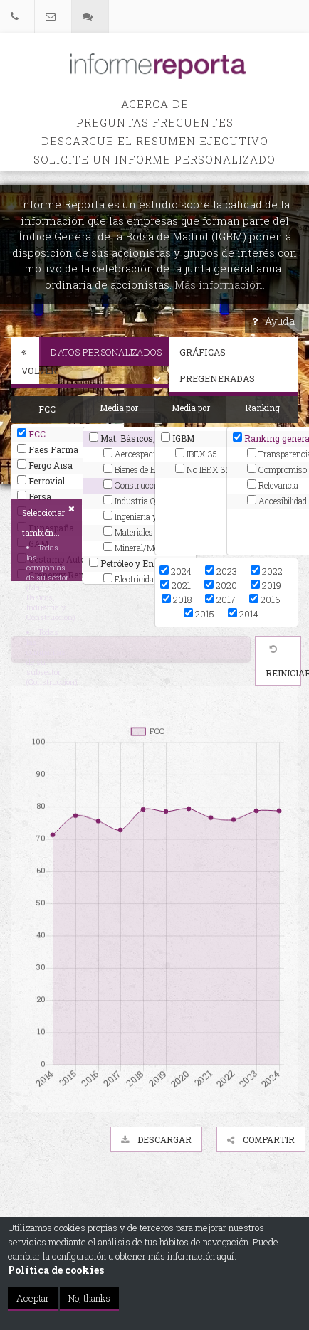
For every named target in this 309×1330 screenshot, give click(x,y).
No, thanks (89, 1298)
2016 (264, 599)
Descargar (156, 1139)
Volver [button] (30, 362)
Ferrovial (41, 480)
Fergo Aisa (45, 465)
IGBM (177, 438)
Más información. (219, 284)
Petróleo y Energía (131, 563)
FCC (31, 434)
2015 (199, 613)
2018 (177, 599)
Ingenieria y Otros (141, 516)
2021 (175, 585)
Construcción (134, 485)
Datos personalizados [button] (110, 356)
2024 (175, 571)
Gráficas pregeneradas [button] (238, 365)
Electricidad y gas (141, 579)
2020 (220, 585)
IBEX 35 (196, 453)
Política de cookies (56, 1270)
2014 (243, 613)
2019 (266, 585)
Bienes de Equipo (139, 469)
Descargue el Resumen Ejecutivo (154, 141)
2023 (221, 571)
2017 (220, 599)
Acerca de (155, 104)
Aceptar (32, 1298)
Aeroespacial (132, 453)
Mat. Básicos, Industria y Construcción (139, 438)
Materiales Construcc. (146, 532)
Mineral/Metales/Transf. (146, 547)
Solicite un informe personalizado (154, 159)
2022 (267, 571)
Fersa (34, 496)
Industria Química (142, 500)
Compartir (261, 1139)
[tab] (25, 362)
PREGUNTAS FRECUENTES (155, 122)
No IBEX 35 (202, 469)
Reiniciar (283, 662)
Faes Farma (47, 449)
